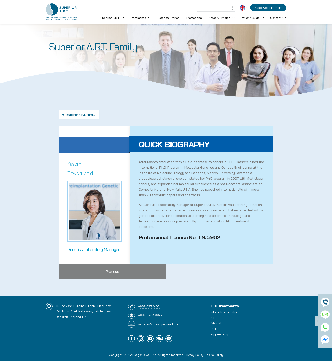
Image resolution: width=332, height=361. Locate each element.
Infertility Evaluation (224, 312)
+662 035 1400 (149, 306)
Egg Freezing (219, 334)
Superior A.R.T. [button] (110, 18)
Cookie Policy (214, 355)
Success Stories (168, 18)
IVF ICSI (216, 323)
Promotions (194, 18)
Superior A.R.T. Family (78, 114)
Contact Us (278, 18)
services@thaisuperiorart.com (159, 324)
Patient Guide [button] (250, 18)
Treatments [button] (138, 18)
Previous (112, 271)
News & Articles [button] (219, 18)
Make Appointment (268, 8)
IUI (212, 318)
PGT (213, 329)
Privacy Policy (194, 355)
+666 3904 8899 (150, 315)
